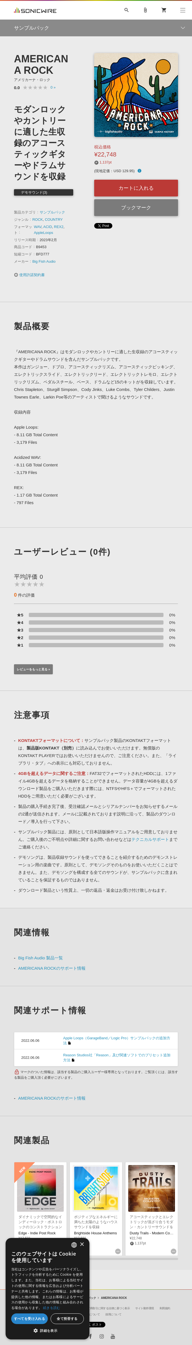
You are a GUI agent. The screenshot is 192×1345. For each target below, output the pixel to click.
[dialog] (47, 1288)
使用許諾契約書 (29, 275)
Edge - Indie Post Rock (37, 1233)
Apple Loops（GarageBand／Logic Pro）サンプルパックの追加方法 (116, 1040)
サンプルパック (52, 212)
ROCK (37, 219)
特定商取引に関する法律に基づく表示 (107, 1308)
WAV (37, 227)
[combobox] (74, 1245)
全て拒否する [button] (67, 1318)
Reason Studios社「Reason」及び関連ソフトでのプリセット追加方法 (116, 1057)
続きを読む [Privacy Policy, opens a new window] (51, 1307)
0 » (53, 87)
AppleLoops (43, 233)
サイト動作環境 (144, 1308)
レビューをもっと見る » (33, 669)
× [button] (82, 1244)
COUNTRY (54, 219)
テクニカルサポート (150, 839)
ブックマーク (136, 207)
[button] (47, 1331)
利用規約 (165, 1308)
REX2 (58, 227)
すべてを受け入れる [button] (29, 1318)
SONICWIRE (35, 10)
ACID (47, 227)
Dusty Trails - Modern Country (154, 1233)
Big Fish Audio (44, 261)
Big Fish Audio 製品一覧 (40, 957)
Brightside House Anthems (95, 1233)
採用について (113, 1314)
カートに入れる (136, 188)
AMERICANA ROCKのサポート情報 (52, 968)
